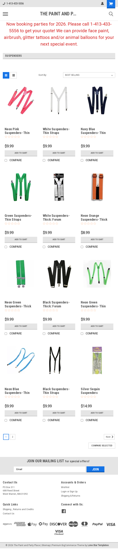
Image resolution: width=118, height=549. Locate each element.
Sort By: (43, 75)
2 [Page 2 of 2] (12, 437)
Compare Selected (101, 445)
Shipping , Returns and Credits (18, 509)
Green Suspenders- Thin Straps (18, 217)
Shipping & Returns (70, 496)
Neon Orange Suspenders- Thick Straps (94, 219)
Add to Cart (21, 153)
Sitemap (46, 545)
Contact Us (8, 513)
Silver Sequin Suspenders (90, 391)
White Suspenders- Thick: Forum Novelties (56, 219)
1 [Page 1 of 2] (6, 437)
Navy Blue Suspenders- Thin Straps (93, 133)
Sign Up (73, 491)
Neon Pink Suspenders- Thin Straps (17, 133)
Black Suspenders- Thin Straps (56, 391)
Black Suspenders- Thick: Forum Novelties (56, 306)
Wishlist (65, 487)
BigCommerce (69, 545)
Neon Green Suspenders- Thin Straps (93, 306)
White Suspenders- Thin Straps (56, 131)
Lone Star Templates (98, 545)
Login (64, 491)
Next (110, 437)
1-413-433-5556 (13, 3)
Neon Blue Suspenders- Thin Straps (17, 393)
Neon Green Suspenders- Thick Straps (18, 306)
